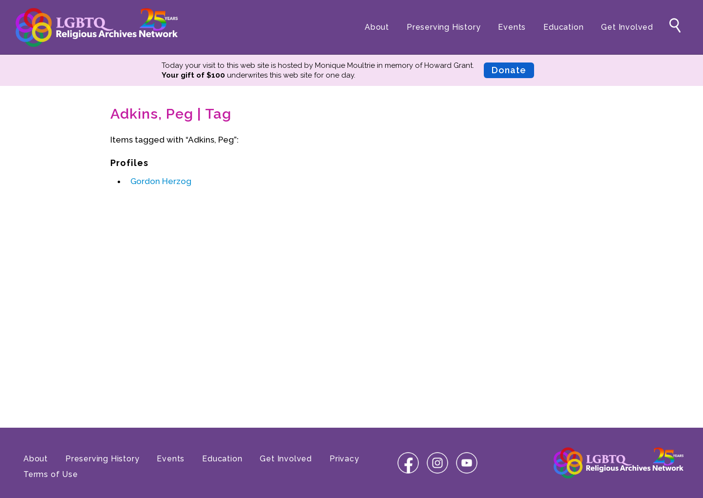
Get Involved (627, 27)
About (377, 27)
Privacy (344, 458)
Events (512, 27)
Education (563, 27)
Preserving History (443, 27)
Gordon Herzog (160, 181)
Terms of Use (50, 474)
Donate (509, 70)
